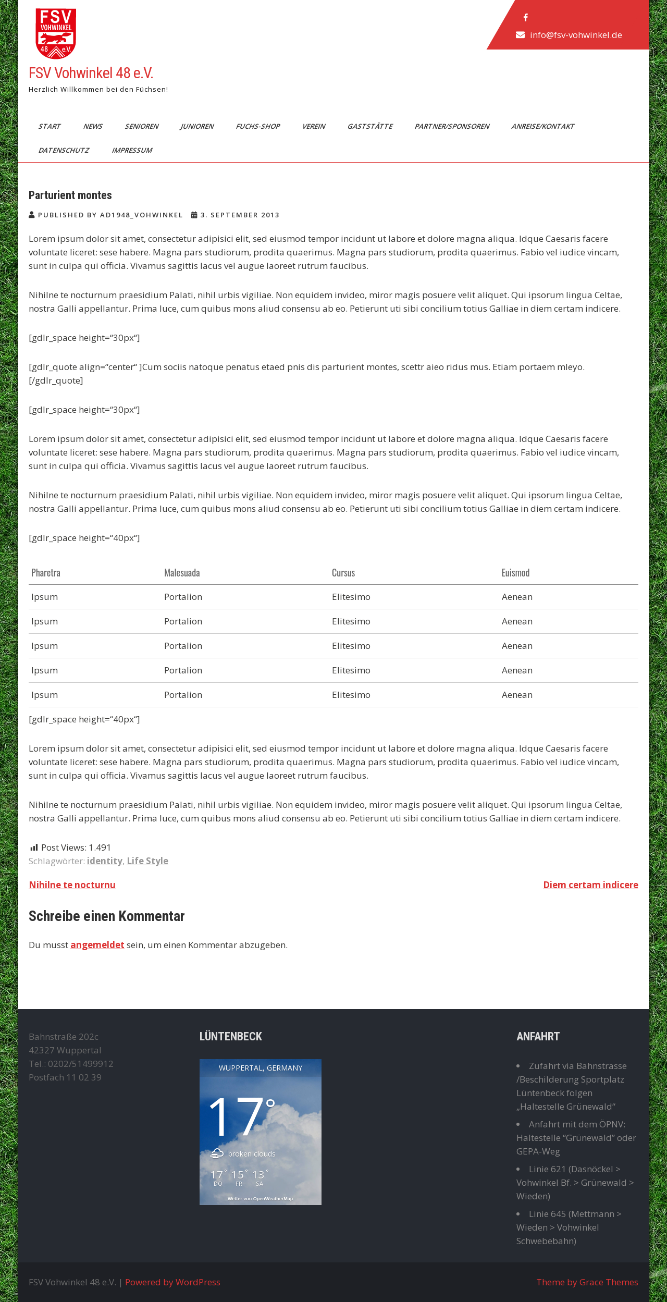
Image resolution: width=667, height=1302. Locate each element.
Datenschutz (65, 150)
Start (51, 126)
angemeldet (97, 945)
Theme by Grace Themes (587, 1282)
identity (104, 861)
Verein (314, 126)
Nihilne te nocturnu (72, 885)
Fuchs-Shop (258, 126)
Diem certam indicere (590, 885)
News (93, 126)
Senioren (142, 126)
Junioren (198, 126)
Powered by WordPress (172, 1282)
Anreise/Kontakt (544, 126)
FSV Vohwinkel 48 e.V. (91, 73)
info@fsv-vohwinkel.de (576, 35)
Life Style (147, 861)
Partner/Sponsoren (453, 126)
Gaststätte (371, 126)
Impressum (133, 150)
